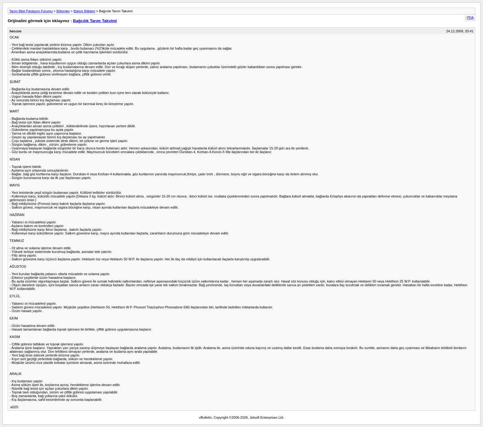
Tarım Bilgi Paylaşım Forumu (31, 11)
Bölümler (63, 11)
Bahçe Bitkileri (84, 11)
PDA (470, 17)
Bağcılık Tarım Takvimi (95, 20)
